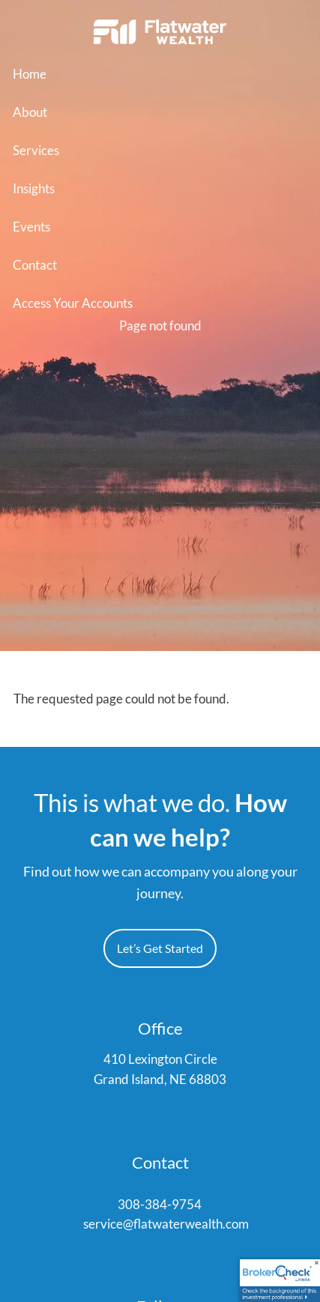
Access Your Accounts (73, 303)
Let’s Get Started (160, 949)
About (30, 112)
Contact (35, 265)
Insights (34, 188)
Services (36, 150)
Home (29, 74)
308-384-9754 (160, 1206)
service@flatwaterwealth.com (166, 1224)
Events (31, 226)
